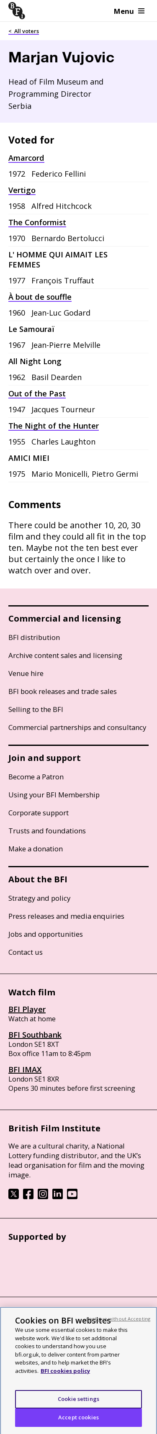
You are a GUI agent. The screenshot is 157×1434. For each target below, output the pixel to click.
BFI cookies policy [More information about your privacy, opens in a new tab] (65, 1376)
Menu (129, 11)
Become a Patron (36, 776)
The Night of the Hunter (53, 426)
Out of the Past (37, 393)
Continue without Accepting (118, 1324)
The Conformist (37, 222)
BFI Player (27, 1009)
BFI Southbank (35, 1035)
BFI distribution (34, 637)
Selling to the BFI (35, 709)
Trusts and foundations (47, 830)
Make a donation (35, 848)
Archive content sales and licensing (65, 655)
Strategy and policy (39, 898)
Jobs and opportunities (45, 934)
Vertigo (22, 190)
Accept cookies (78, 1422)
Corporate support (38, 812)
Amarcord (26, 158)
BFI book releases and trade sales (62, 691)
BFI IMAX (24, 1069)
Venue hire (26, 673)
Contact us (25, 952)
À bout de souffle (40, 297)
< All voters (23, 31)
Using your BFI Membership (54, 794)
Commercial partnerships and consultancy (77, 727)
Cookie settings (78, 1404)
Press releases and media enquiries (66, 916)
